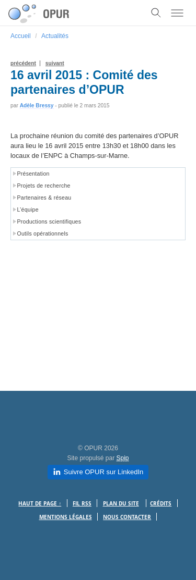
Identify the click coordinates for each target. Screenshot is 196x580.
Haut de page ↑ (39, 503)
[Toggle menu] (177, 13)
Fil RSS (82, 503)
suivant (54, 63)
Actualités (54, 36)
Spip (123, 458)
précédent (23, 63)
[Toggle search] (156, 13)
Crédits (160, 503)
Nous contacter (127, 517)
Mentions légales (65, 517)
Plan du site (121, 503)
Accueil (20, 36)
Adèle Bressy (37, 105)
